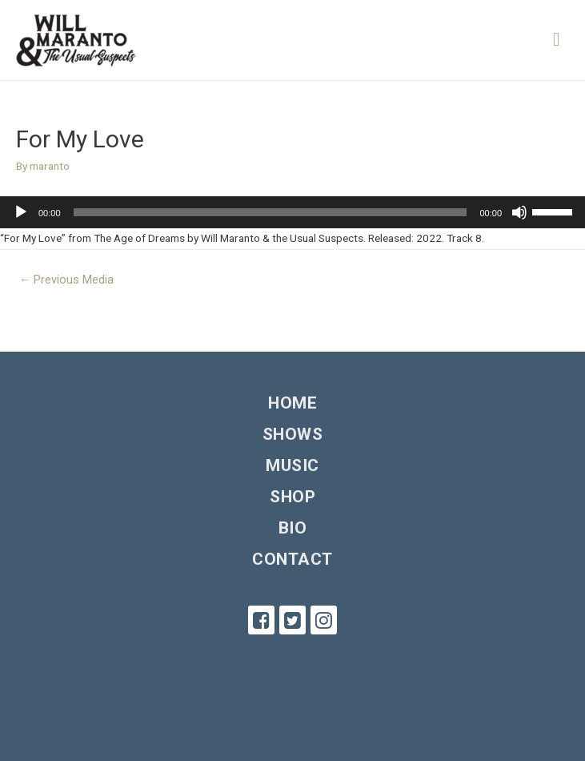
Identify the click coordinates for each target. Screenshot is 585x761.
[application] (292, 212)
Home (292, 403)
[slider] (270, 212)
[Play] (21, 212)
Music (292, 465)
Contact (292, 559)
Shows (292, 434)
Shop (292, 496)
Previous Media (66, 279)
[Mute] (519, 212)
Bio (292, 528)
